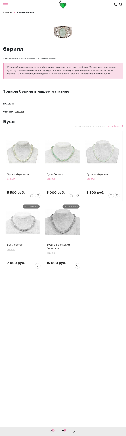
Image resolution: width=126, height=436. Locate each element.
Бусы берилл (55, 174)
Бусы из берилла (97, 174)
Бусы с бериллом (18, 174)
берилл (11, 179)
